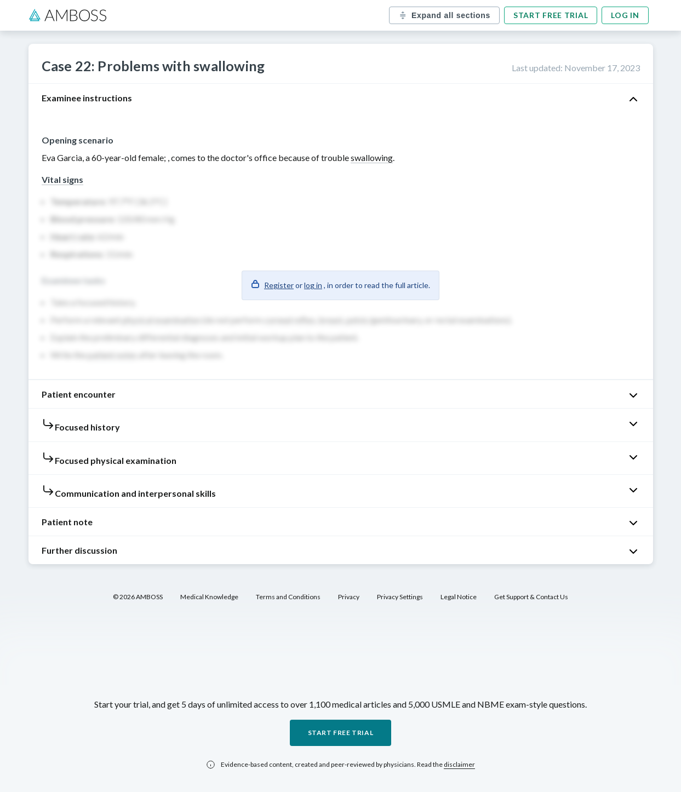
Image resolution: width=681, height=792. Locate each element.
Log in (625, 15)
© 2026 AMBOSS (138, 597)
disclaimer (459, 764)
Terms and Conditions (288, 597)
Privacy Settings (400, 597)
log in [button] (313, 285)
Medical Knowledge (209, 597)
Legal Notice (458, 597)
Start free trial (550, 15)
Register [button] (279, 285)
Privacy (348, 597)
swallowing (372, 157)
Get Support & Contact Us (531, 597)
